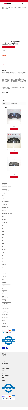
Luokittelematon (4, 189)
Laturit (3, 291)
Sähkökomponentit (7, 7)
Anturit (3, 199)
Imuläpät (3, 216)
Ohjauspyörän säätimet (5, 297)
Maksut (3, 370)
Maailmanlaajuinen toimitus (6, 368)
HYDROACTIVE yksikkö (5, 207)
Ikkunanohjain (4, 208)
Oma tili (4, 408)
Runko (3, 195)
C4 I (2, 261)
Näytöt (3, 296)
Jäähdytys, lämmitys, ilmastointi (6, 186)
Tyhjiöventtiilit (4, 318)
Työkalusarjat (4, 323)
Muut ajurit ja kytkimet (5, 294)
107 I (2, 225)
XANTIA (3, 279)
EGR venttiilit (4, 205)
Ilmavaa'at (3, 214)
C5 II (2, 267)
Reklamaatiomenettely (5, 375)
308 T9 (3, 237)
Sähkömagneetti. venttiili (5, 308)
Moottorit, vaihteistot (5, 192)
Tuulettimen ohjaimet (5, 317)
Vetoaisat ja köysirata (5, 326)
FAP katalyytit (4, 184)
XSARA (3, 281)
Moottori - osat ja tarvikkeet (6, 190)
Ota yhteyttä (4, 373)
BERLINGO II (4, 249)
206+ (2, 228)
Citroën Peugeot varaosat (6, 361)
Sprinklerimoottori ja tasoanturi (6, 312)
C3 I (2, 255)
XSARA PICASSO (4, 282)
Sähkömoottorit (4, 309)
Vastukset (3, 320)
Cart (21, 408)
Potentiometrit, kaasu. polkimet (6, 302)
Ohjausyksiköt (4, 299)
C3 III (2, 258)
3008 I (3, 231)
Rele (2, 305)
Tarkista (3, 377)
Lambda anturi (4, 287)
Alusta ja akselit (4, 183)
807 (2, 246)
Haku (14, 408)
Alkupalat (3, 198)
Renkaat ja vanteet (4, 193)
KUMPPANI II (4, 273)
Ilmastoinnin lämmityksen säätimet (7, 213)
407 (17, 7)
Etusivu (3, 7)
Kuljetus (3, 366)
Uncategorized (4, 324)
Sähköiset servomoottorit (5, 306)
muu (2, 293)
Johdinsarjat (4, 219)
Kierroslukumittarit (13, 7)
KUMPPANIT (4, 276)
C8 (2, 270)
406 (2, 240)
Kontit (3, 187)
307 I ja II (3, 234)
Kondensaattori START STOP (6, 284)
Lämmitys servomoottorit (5, 288)
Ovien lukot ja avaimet (5, 300)
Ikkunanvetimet (4, 210)
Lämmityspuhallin (4, 290)
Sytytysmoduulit (4, 315)
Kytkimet (3, 285)
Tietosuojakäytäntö (5, 363)
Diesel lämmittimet (4, 204)
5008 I (3, 243)
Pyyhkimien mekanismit (5, 303)
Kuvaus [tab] (3, 64)
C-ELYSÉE (3, 252)
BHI (2, 202)
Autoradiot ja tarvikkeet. (5, 201)
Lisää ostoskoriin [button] (14, 128)
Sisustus (3, 321)
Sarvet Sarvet (4, 311)
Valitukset (3, 380)
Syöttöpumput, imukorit (5, 314)
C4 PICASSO (4, 264)
